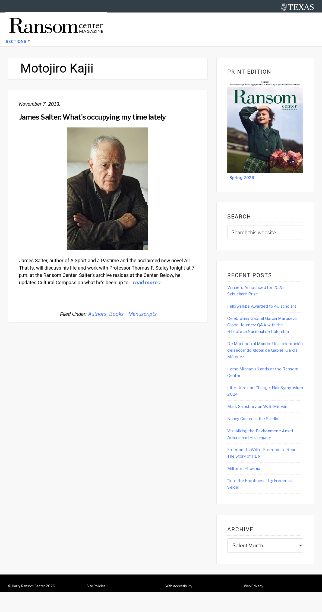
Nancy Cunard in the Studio (258, 436)
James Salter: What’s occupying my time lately (103, 117)
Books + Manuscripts (133, 314)
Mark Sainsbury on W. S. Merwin (263, 424)
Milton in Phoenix (246, 488)
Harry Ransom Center (31, 606)
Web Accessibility (181, 606)
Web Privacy (255, 606)
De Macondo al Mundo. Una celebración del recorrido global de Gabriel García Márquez (262, 366)
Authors (97, 314)
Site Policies (97, 606)
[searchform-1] (265, 233)
